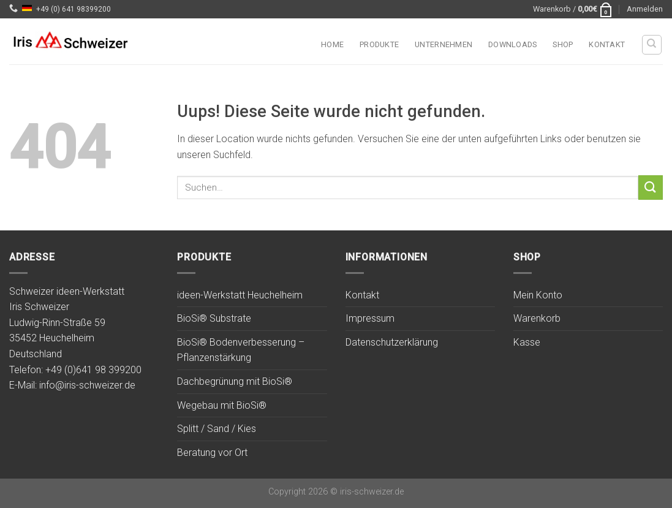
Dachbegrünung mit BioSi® (234, 381)
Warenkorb (537, 318)
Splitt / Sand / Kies (216, 428)
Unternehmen (443, 44)
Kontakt (607, 44)
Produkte (379, 44)
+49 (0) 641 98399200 (73, 9)
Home (332, 44)
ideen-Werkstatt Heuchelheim (240, 295)
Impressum (370, 318)
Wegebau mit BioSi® (221, 405)
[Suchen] (652, 45)
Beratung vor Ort (212, 452)
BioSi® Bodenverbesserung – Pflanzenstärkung (240, 350)
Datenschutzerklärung (391, 342)
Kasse (526, 342)
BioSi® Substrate (214, 318)
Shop (563, 44)
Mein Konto (537, 295)
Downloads (512, 44)
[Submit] (650, 187)
